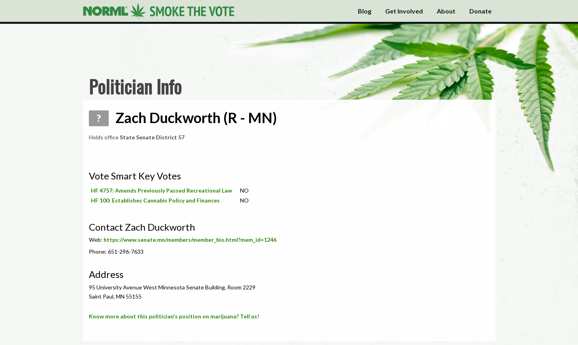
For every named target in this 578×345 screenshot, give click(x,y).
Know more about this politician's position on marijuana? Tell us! (174, 316)
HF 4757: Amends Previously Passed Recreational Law (161, 190)
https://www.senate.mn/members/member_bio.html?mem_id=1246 (190, 239)
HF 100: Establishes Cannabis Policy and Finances (155, 200)
